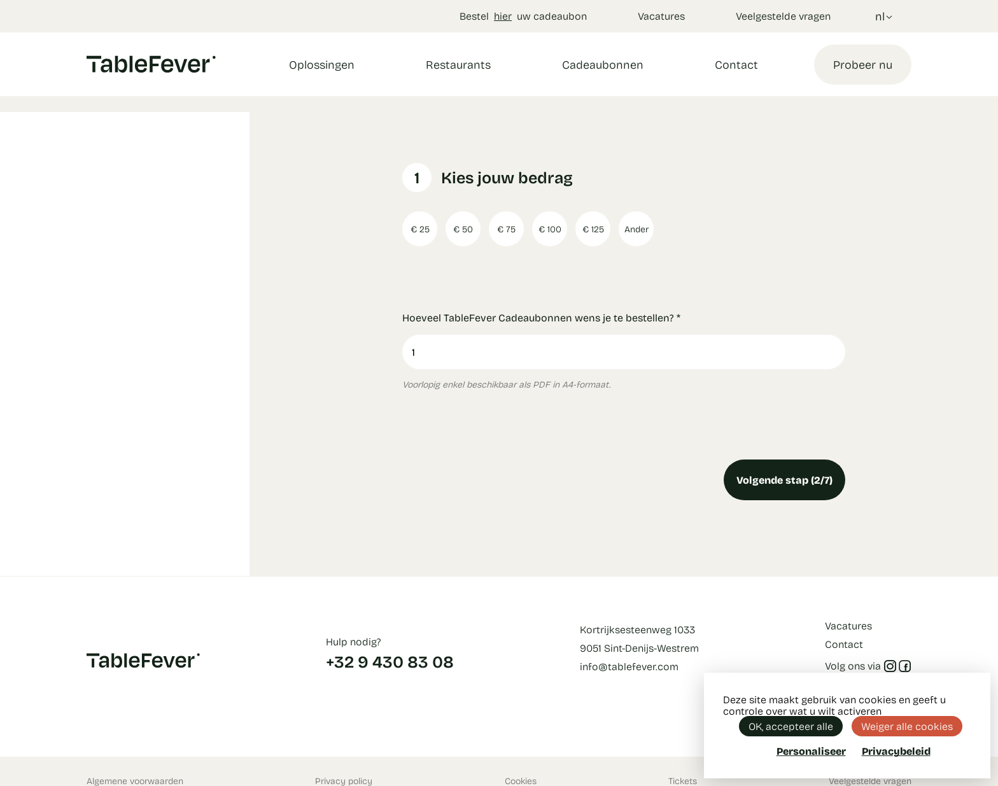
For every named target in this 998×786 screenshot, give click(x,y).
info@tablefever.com (629, 666)
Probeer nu (862, 64)
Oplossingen (322, 64)
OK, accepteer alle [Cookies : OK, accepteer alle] (791, 726)
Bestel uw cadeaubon (523, 15)
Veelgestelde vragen (783, 15)
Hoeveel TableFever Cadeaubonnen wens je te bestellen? (541, 317)
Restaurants (458, 64)
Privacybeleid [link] (896, 751)
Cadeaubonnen (602, 64)
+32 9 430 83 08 (390, 661)
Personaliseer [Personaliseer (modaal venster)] (811, 751)
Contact (736, 64)
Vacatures (661, 15)
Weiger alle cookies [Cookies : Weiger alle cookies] (907, 726)
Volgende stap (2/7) (784, 480)
